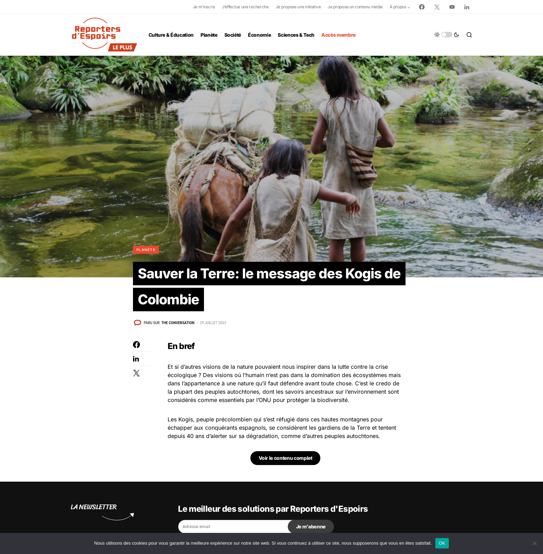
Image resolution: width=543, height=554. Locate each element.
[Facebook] (421, 7)
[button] (446, 34)
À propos (398, 6)
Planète (145, 250)
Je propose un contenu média (355, 6)
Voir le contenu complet (285, 459)
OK (442, 543)
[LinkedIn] (466, 7)
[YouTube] (451, 7)
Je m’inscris (204, 6)
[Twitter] (437, 7)
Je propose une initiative (298, 6)
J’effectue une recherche (245, 6)
